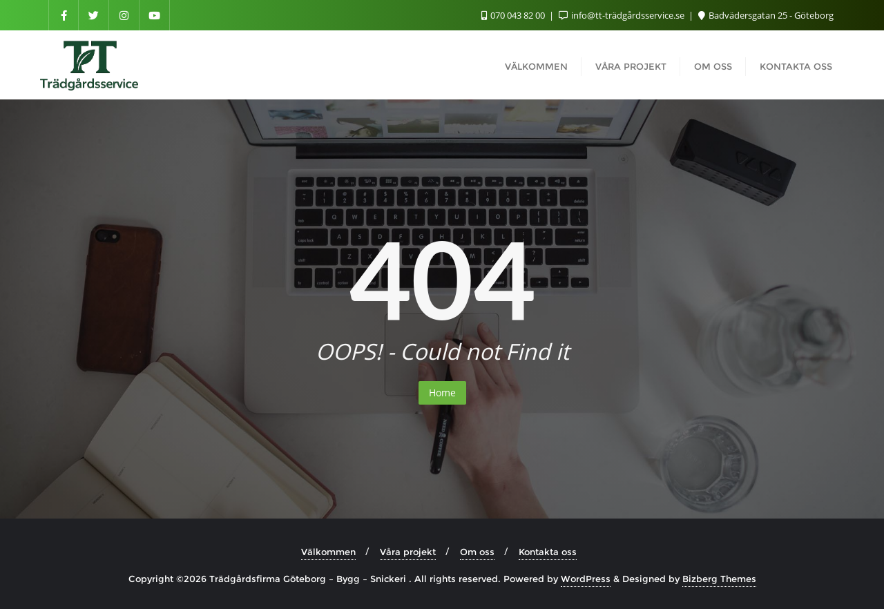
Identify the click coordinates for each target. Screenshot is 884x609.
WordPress (586, 578)
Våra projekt (408, 551)
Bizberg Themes (719, 578)
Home (442, 392)
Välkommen (328, 551)
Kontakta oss (548, 551)
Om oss (477, 551)
